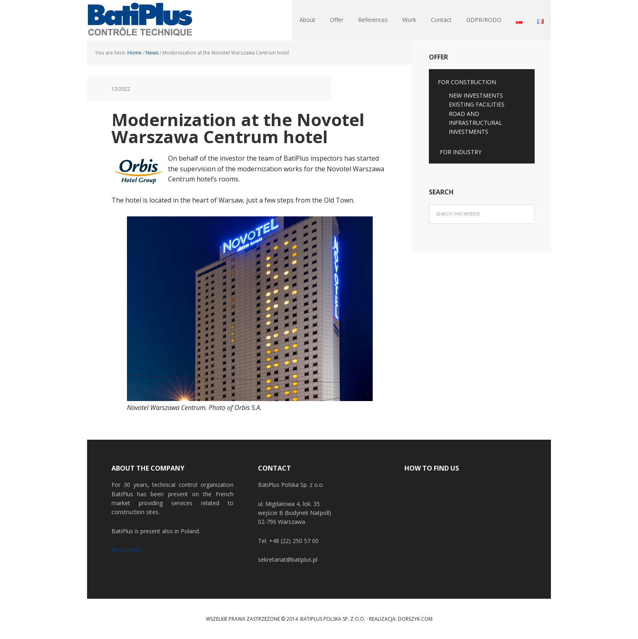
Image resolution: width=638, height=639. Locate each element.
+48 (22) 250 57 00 (294, 541)
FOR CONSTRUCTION (467, 82)
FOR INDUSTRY (460, 152)
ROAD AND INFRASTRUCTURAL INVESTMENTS (475, 123)
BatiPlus (140, 20)
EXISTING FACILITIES (477, 104)
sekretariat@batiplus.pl (287, 559)
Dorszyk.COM (415, 618)
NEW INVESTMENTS (476, 95)
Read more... (127, 550)
